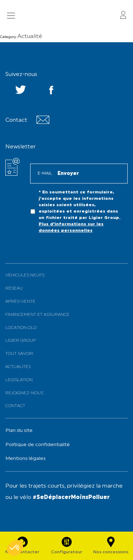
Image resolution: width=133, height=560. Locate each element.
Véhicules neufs (24, 275)
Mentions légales (25, 458)
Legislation (19, 380)
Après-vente (20, 302)
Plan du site (19, 430)
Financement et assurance (37, 315)
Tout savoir (19, 354)
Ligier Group (20, 341)
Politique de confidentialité (37, 445)
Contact (15, 406)
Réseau (14, 288)
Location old (21, 328)
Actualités (18, 367)
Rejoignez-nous (24, 393)
